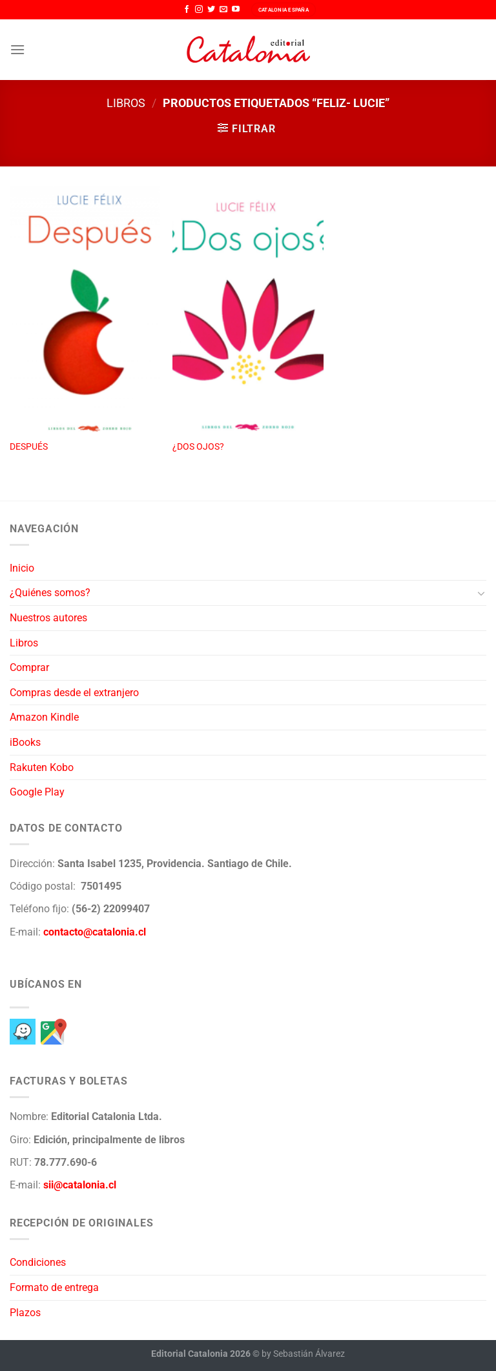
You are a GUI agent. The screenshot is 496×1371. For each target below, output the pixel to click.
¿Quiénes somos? (50, 592)
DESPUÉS (29, 446)
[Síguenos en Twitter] (211, 9)
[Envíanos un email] (223, 9)
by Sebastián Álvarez (303, 1353)
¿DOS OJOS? (198, 446)
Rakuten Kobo (42, 767)
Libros (126, 103)
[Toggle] (481, 593)
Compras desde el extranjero (74, 692)
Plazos (25, 1312)
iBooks (25, 742)
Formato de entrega (54, 1287)
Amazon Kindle (44, 717)
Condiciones (38, 1262)
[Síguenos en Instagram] (199, 9)
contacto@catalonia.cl (94, 932)
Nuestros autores (48, 618)
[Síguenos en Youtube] (236, 9)
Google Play (37, 792)
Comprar (29, 667)
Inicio (22, 568)
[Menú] (17, 49)
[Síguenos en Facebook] (187, 9)
